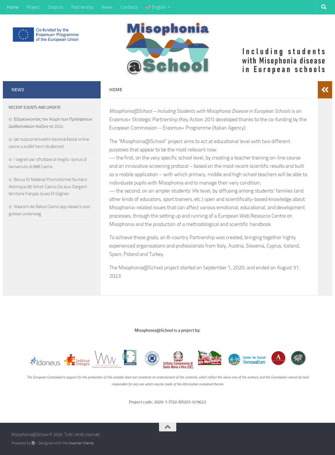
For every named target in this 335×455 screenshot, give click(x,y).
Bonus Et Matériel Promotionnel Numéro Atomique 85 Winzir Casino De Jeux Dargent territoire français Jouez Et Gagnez (48, 186)
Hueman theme (81, 443)
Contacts (129, 7)
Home (12, 7)
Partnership (82, 7)
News (107, 7)
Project (33, 7)
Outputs (55, 7)
